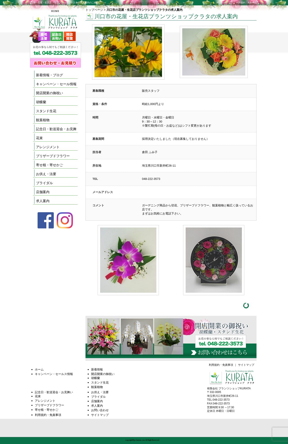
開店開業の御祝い (49, 93)
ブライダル (44, 183)
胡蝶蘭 (41, 102)
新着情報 (97, 369)
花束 (39, 138)
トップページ (94, 9)
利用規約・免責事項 (244, 2)
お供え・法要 (46, 174)
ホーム (39, 369)
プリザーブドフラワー (53, 156)
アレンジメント (48, 147)
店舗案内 (43, 192)
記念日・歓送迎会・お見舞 (56, 129)
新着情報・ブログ (49, 75)
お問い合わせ (100, 410)
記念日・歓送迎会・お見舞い (54, 392)
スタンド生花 (46, 111)
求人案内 (43, 201)
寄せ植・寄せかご (49, 165)
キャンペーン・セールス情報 (54, 374)
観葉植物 (43, 120)
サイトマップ (221, 2)
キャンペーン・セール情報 (56, 84)
